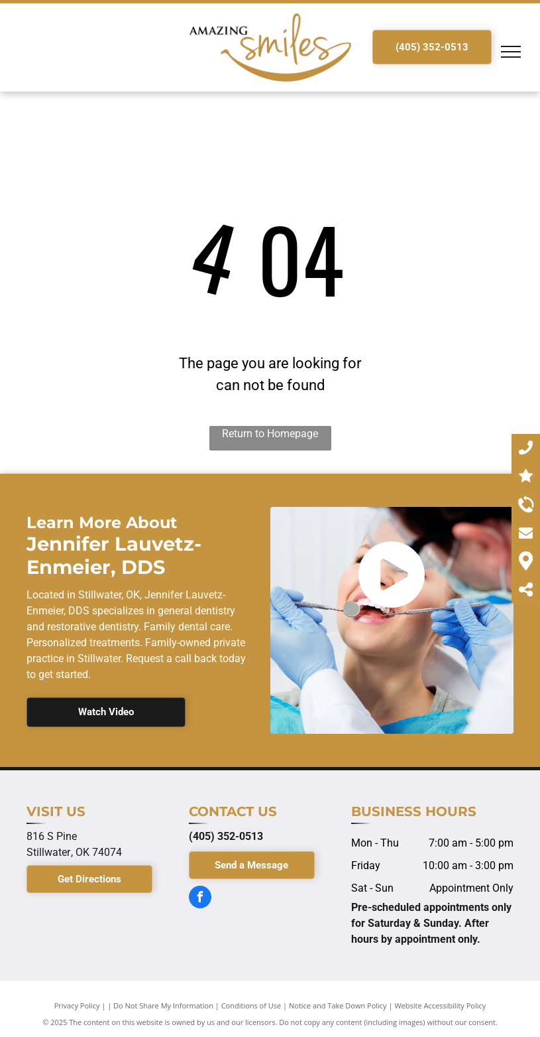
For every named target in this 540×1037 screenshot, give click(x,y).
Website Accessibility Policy (440, 1005)
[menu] (511, 52)
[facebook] (200, 899)
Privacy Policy (77, 1005)
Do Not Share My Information (163, 1005)
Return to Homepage (270, 433)
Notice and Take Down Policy (338, 1005)
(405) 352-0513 (226, 836)
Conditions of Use (251, 1005)
